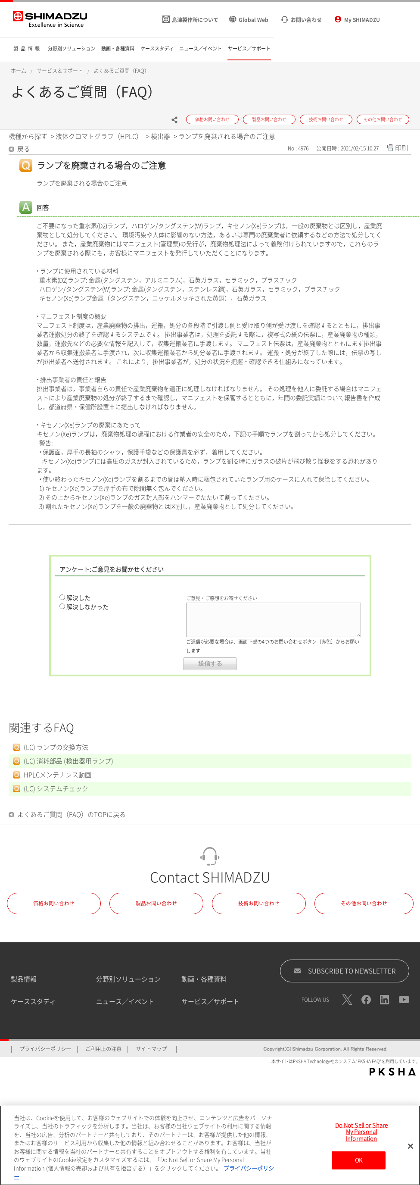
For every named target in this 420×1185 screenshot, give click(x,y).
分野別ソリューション (128, 979)
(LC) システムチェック (56, 788)
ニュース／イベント (125, 1001)
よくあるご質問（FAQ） (121, 70)
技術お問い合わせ (259, 903)
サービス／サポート (210, 1001)
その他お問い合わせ (364, 903)
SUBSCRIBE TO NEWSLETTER (345, 971)
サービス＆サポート (60, 70)
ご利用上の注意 (103, 1048)
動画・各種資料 (204, 979)
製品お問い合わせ (156, 903)
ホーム (18, 70)
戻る (23, 149)
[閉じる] (410, 1148)
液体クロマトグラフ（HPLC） (99, 136)
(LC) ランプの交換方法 (56, 747)
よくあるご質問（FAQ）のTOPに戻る (71, 814)
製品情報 (24, 979)
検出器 (160, 136)
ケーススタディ (33, 1001)
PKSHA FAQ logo (393, 1071)
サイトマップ (151, 1048)
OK (358, 1163)
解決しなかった (87, 607)
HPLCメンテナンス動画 (57, 775)
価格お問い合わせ (54, 903)
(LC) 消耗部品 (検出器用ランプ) (68, 761)
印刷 (401, 148)
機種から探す (28, 136)
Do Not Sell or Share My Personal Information (361, 1134)
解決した (78, 598)
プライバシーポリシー (45, 1048)
